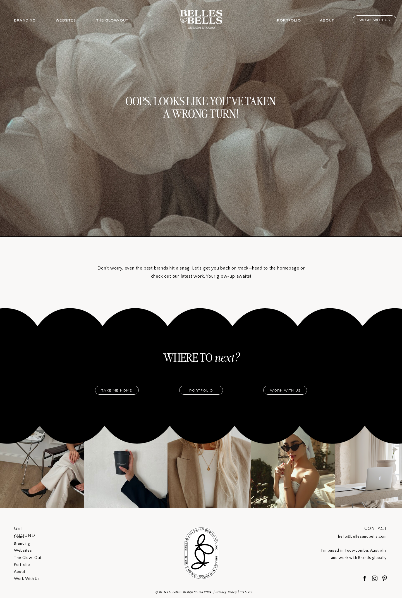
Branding (22, 543)
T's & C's (246, 592)
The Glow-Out (27, 558)
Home (19, 536)
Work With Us (27, 578)
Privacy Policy (226, 592)
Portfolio (22, 565)
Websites (23, 550)
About (19, 572)
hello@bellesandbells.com (362, 536)
